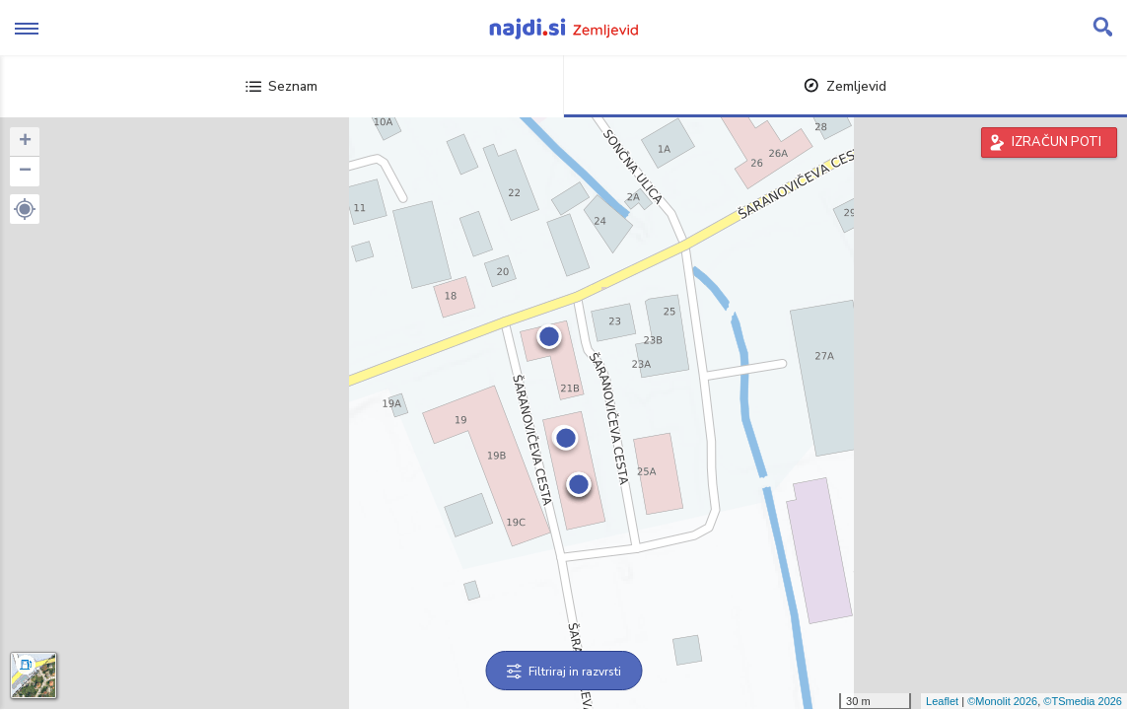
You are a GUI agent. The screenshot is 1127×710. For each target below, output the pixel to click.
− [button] (25, 171)
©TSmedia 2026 (1082, 701)
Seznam (281, 86)
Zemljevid (845, 86)
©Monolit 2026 (1002, 701)
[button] (24, 209)
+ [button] (25, 142)
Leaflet (942, 701)
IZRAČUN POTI (1056, 142)
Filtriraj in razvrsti (563, 671)
